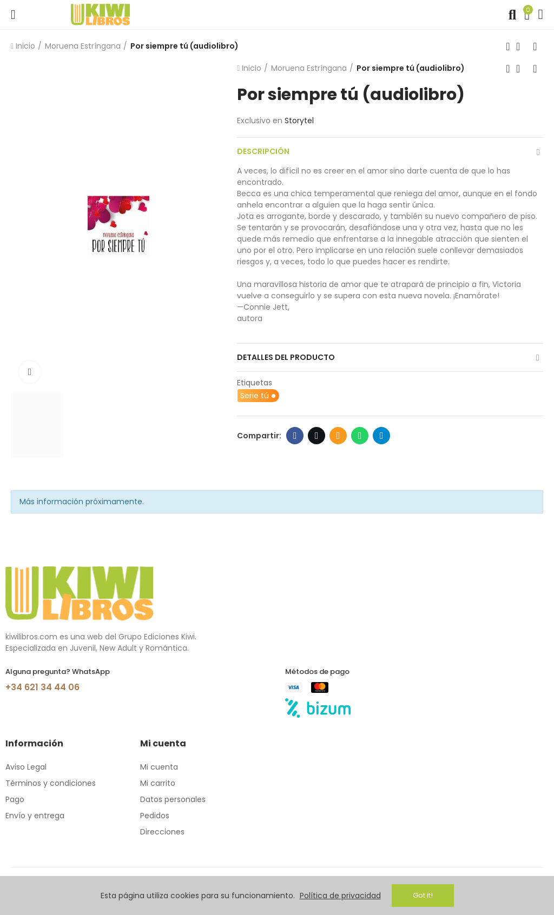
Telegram (382, 435)
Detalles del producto (286, 357)
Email (338, 435)
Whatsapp (360, 435)
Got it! (423, 895)
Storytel (299, 120)
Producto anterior (508, 46)
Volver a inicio (521, 46)
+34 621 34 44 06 (42, 687)
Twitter (317, 435)
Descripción (263, 151)
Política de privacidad (340, 895)
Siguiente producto (535, 46)
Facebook (295, 435)
